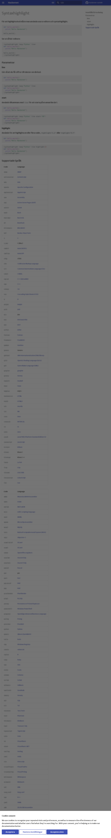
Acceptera (10, 832)
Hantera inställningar (32, 832)
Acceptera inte (57, 832)
